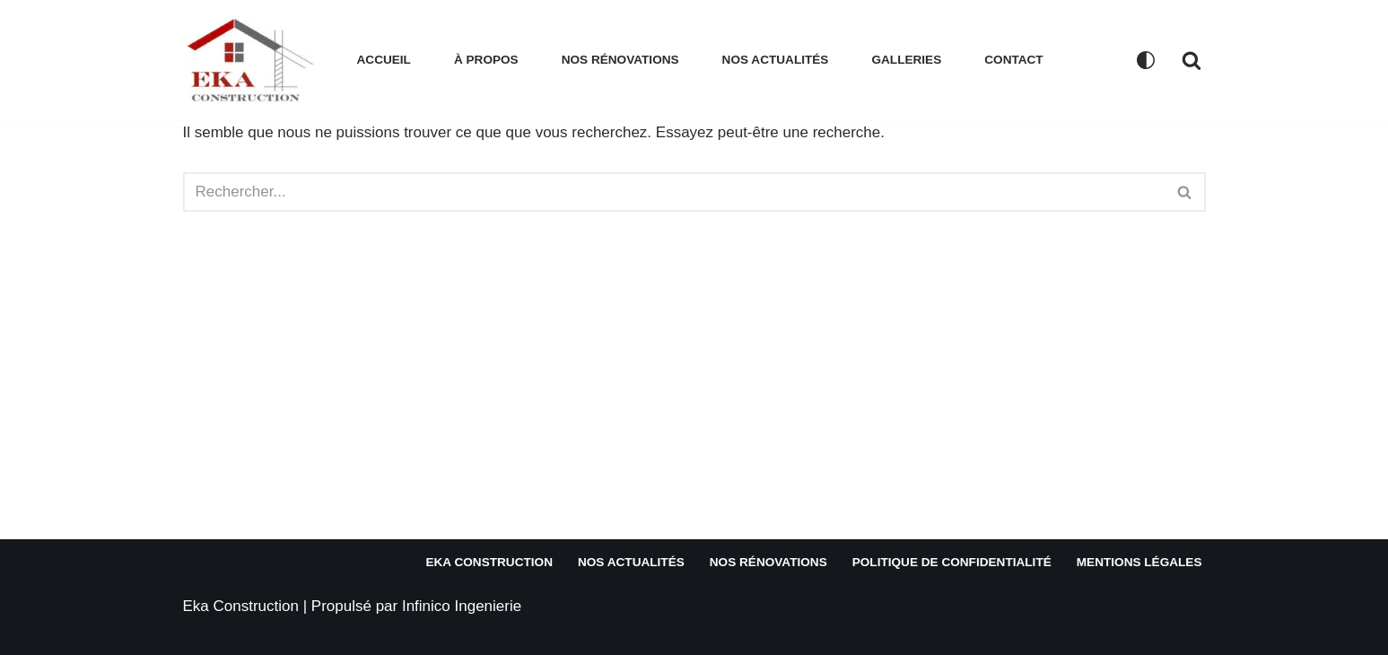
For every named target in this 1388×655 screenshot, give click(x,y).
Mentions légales (1139, 562)
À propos (486, 59)
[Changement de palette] (1146, 60)
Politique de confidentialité (952, 562)
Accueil (384, 59)
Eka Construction (488, 562)
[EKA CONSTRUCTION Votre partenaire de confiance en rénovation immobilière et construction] (255, 60)
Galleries (906, 59)
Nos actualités (775, 59)
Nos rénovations (620, 59)
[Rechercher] (1191, 60)
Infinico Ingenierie (461, 606)
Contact (1013, 59)
